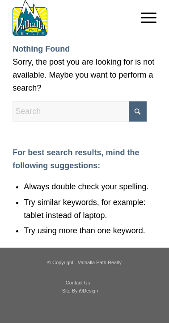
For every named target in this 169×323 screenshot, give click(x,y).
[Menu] (144, 18)
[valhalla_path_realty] (70, 18)
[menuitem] (144, 18)
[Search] (80, 111)
